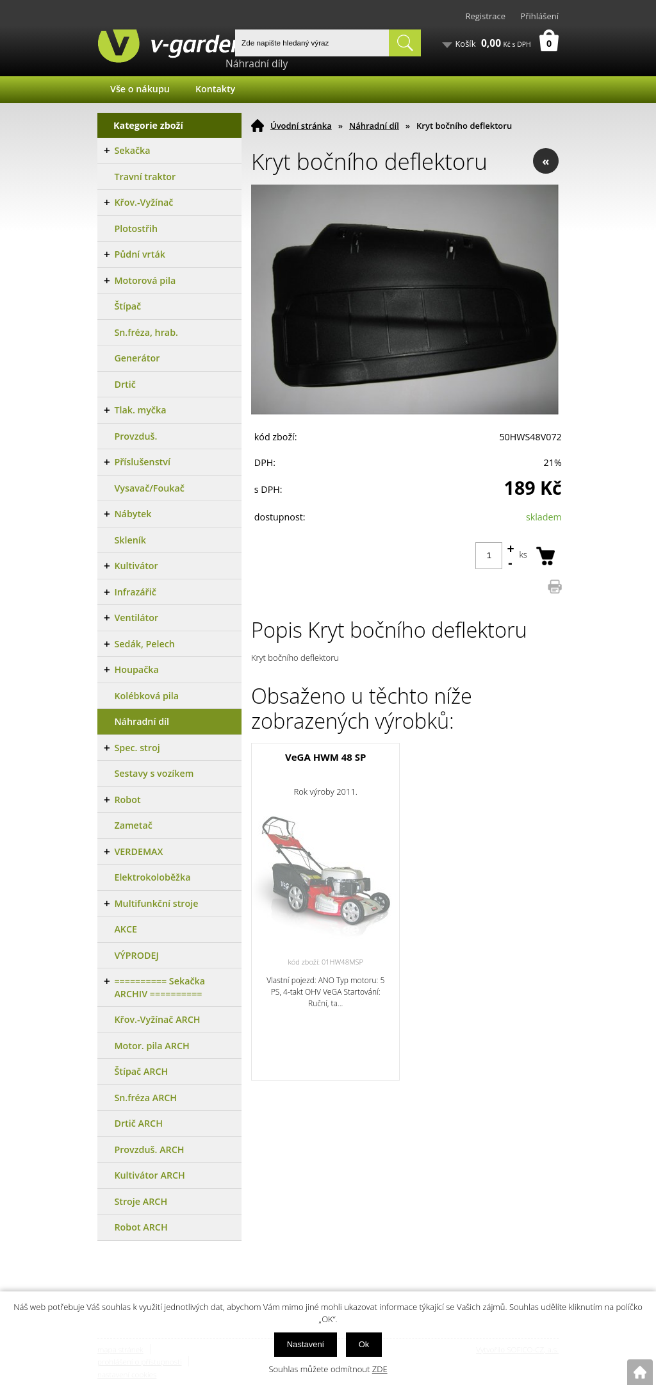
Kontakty (215, 89)
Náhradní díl (374, 125)
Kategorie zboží (148, 125)
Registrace (485, 16)
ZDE (380, 1369)
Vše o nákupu (140, 89)
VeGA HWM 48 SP (325, 757)
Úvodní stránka (301, 125)
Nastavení (306, 1344)
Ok (364, 1344)
